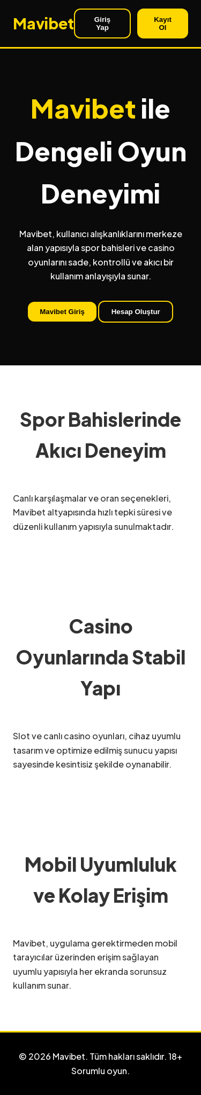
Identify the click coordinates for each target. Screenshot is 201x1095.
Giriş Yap (102, 23)
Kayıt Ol (163, 23)
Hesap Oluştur (135, 312)
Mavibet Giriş (62, 312)
